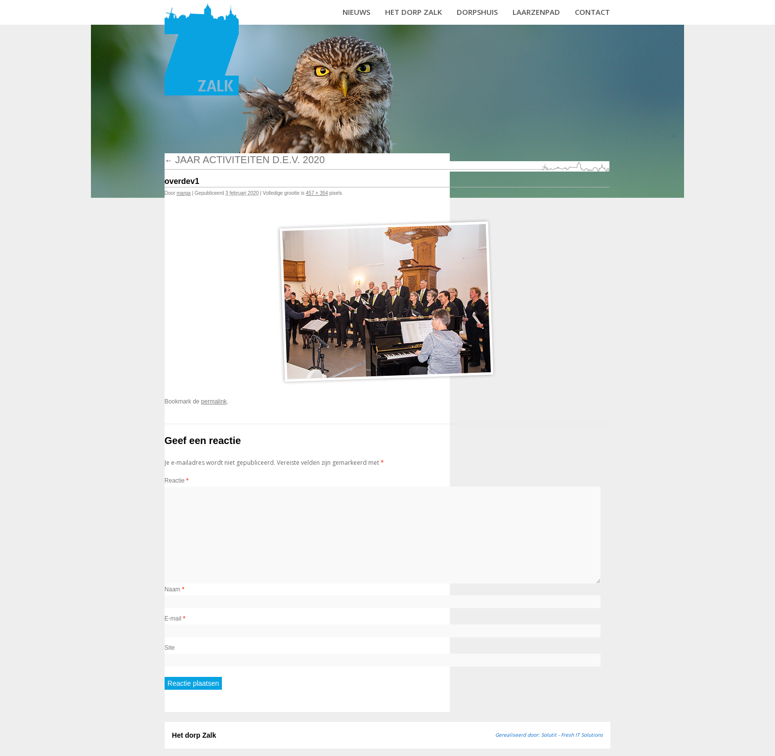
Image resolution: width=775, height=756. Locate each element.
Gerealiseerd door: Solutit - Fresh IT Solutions (549, 734)
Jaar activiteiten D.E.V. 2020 (245, 159)
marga (183, 193)
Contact (592, 12)
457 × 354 (317, 193)
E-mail (175, 618)
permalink (214, 401)
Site (170, 647)
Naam (174, 589)
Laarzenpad (536, 12)
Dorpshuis (477, 12)
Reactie (177, 480)
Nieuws (356, 12)
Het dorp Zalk (413, 12)
